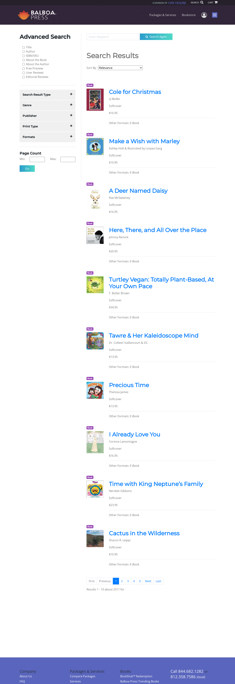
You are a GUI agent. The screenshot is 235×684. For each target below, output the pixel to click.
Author (30, 51)
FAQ (22, 681)
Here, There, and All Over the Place (157, 230)
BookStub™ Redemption (136, 676)
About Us (26, 676)
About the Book (36, 60)
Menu (215, 15)
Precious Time (129, 385)
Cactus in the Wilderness (144, 533)
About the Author (37, 64)
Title (29, 47)
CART (212, 2)
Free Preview (34, 68)
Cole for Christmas (135, 91)
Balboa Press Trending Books (139, 681)
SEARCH (197, 2)
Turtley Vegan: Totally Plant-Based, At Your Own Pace (161, 283)
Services (75, 681)
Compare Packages (82, 676)
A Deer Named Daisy (138, 190)
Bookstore (189, 15)
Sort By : (92, 68)
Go (27, 169)
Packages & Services (162, 15)
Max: (53, 159)
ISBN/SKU (32, 56)
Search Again (156, 37)
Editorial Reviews (37, 77)
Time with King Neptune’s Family (156, 483)
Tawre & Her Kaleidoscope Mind (153, 335)
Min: (22, 159)
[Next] (148, 581)
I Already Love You (134, 434)
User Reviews (35, 73)
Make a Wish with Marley (144, 141)
